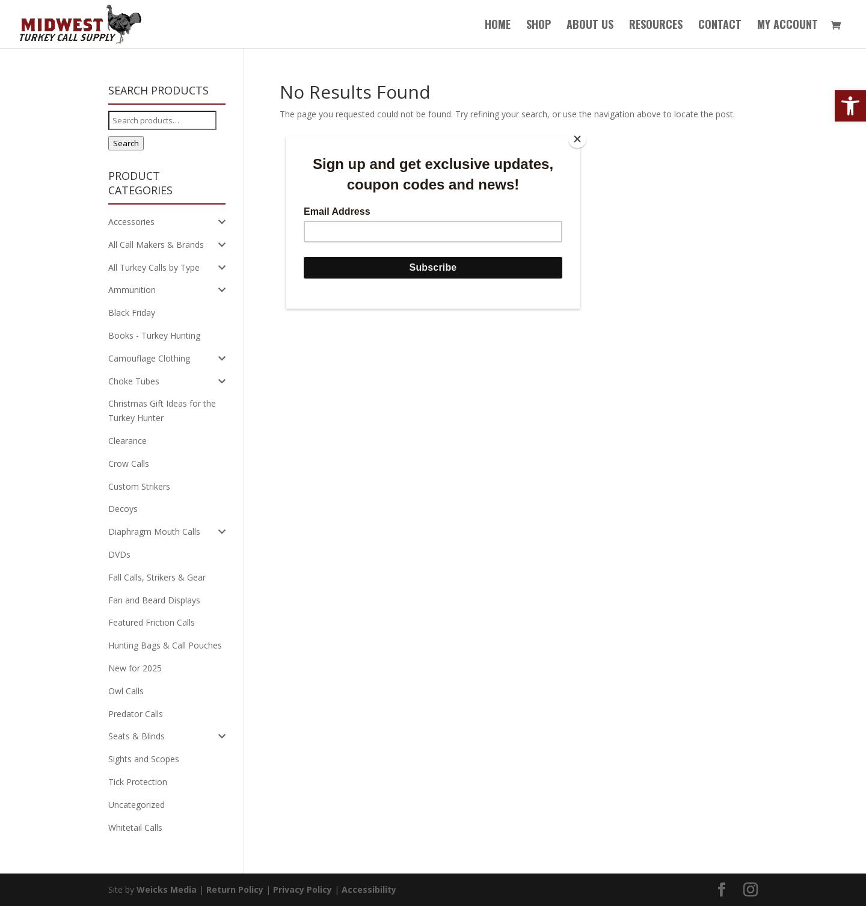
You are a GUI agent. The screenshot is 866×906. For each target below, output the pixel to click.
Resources (656, 26)
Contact (720, 26)
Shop (538, 26)
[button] (850, 106)
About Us (590, 26)
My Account (787, 26)
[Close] (577, 139)
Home (498, 26)
